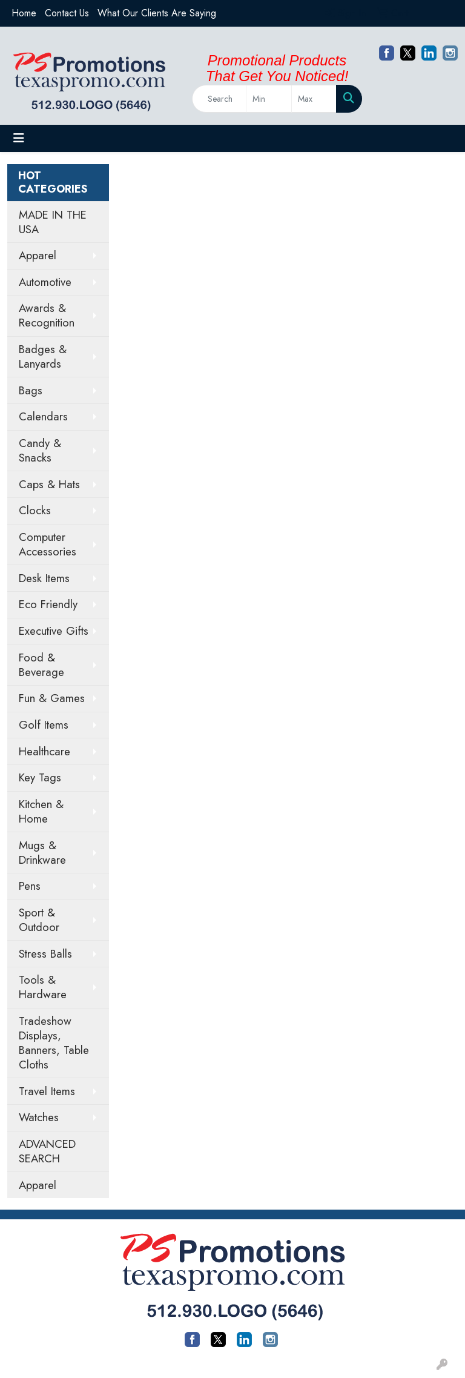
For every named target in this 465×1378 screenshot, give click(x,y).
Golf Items (43, 725)
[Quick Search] (219, 99)
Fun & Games (52, 698)
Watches (39, 1117)
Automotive (45, 282)
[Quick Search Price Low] (268, 99)
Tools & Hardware (43, 987)
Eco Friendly (48, 604)
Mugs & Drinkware (42, 852)
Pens (30, 886)
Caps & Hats (49, 484)
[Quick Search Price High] (314, 99)
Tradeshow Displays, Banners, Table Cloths (54, 1043)
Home (24, 13)
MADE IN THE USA (53, 222)
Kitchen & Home (41, 811)
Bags (30, 390)
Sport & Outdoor (39, 919)
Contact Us (67, 13)
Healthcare (44, 751)
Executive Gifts (53, 631)
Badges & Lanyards (43, 356)
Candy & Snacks (40, 450)
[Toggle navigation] (18, 138)
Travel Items (47, 1091)
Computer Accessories (47, 544)
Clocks (35, 510)
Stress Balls (45, 954)
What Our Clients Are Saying (156, 13)
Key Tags (40, 777)
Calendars (43, 416)
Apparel (37, 255)
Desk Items (44, 578)
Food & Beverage (41, 664)
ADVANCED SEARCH (47, 1151)
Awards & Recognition (46, 315)
